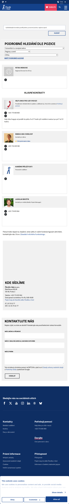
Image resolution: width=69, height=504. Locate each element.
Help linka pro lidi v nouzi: (43, 425)
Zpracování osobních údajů (12, 461)
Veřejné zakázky (8, 458)
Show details (57, 492)
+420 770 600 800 (40, 429)
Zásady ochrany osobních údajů (53, 367)
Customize (34, 500)
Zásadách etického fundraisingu (32, 234)
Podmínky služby (11, 370)
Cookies (5, 464)
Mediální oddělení (8, 425)
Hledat (57, 33)
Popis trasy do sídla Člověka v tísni (46, 461)
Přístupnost (38, 458)
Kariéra (5, 429)
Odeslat (12, 376)
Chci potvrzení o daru (42, 442)
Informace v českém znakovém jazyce (47, 464)
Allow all (56, 499)
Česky (61, 2)
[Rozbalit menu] (65, 7)
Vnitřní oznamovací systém (12, 468)
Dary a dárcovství (8, 432)
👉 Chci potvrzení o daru (22, 141)
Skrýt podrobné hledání (14, 58)
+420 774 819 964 (16, 295)
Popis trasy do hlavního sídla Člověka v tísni (19, 300)
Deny (12, 500)
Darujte (39, 437)
